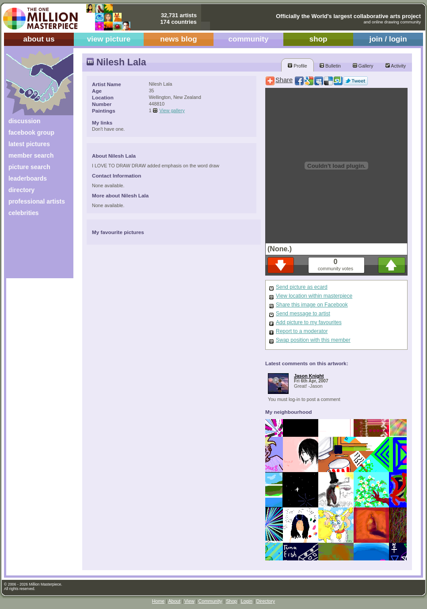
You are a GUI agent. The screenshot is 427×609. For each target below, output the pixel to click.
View (189, 601)
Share (284, 79)
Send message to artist (303, 313)
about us (38, 39)
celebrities (23, 212)
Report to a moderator (302, 331)
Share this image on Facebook (312, 305)
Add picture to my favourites (309, 322)
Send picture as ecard (302, 287)
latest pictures (29, 144)
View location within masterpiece (314, 296)
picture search (29, 166)
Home (158, 601)
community (249, 39)
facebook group (31, 132)
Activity (395, 65)
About (174, 601)
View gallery (172, 110)
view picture (109, 39)
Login (246, 601)
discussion (24, 121)
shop (318, 39)
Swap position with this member (313, 340)
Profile (297, 65)
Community (210, 601)
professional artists (36, 201)
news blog (178, 39)
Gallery (363, 65)
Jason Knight (309, 375)
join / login (388, 39)
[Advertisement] (33, 250)
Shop (231, 601)
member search (30, 155)
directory (21, 189)
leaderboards (27, 178)
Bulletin (330, 65)
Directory (265, 601)
